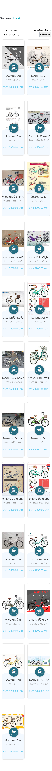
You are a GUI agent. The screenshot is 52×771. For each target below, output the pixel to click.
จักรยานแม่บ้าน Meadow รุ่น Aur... (13, 742)
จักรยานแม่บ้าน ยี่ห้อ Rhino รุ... (38, 561)
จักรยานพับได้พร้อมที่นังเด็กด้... (39, 138)
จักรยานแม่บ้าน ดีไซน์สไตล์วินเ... (12, 500)
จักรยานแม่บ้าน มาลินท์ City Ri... (39, 682)
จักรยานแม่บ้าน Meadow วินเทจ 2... (38, 440)
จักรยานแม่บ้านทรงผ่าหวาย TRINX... (13, 380)
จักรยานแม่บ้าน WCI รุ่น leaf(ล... (38, 380)
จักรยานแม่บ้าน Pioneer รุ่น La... (38, 198)
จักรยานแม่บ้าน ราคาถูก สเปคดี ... (13, 198)
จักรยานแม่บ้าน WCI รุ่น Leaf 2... (13, 259)
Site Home (5, 18)
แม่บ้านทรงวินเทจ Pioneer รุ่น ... (39, 319)
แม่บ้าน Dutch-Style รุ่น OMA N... (38, 259)
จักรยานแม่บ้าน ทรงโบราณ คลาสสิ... (13, 440)
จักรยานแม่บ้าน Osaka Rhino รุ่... (12, 621)
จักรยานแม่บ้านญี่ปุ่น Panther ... (13, 319)
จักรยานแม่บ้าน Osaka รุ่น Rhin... (38, 78)
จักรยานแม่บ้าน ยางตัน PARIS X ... (39, 621)
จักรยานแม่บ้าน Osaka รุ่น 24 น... (13, 78)
